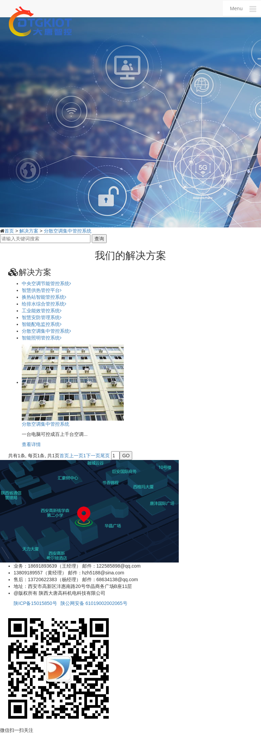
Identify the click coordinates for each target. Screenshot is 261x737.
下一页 (93, 455)
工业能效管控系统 (42, 310)
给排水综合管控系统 (44, 304)
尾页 (105, 455)
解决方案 (28, 231)
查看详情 (31, 444)
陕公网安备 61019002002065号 (93, 603)
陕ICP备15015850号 (35, 603)
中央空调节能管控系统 (46, 283)
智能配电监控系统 (42, 324)
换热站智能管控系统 (44, 297)
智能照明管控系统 (42, 337)
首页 (9, 231)
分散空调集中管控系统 (67, 231)
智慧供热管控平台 (42, 290)
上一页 (76, 455)
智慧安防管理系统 (42, 317)
